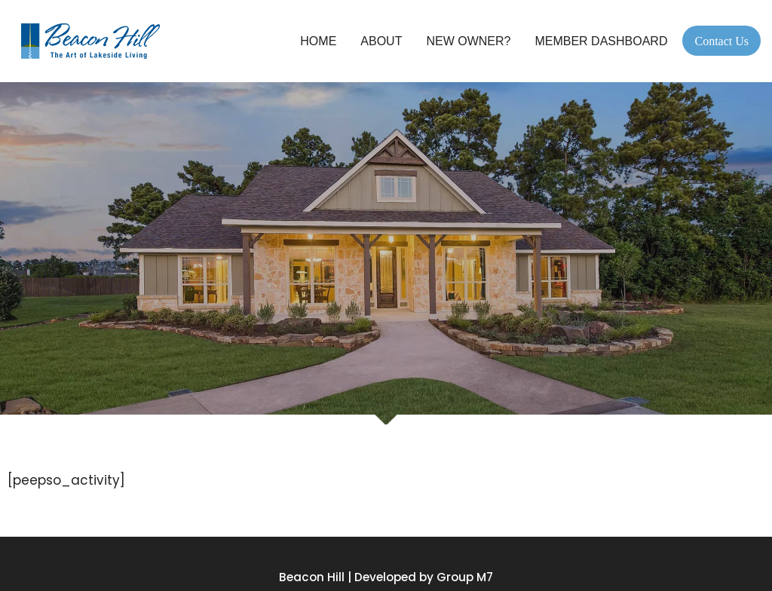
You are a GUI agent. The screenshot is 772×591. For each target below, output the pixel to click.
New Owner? (468, 41)
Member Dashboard (601, 41)
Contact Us (721, 41)
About (381, 41)
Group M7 (465, 577)
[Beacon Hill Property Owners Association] (94, 41)
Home (318, 41)
